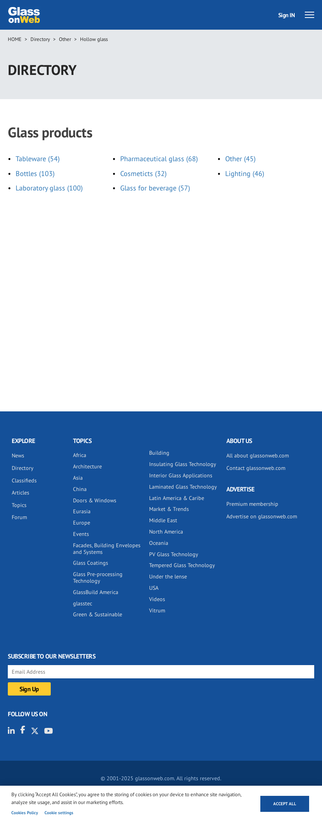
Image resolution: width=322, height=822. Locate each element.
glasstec (82, 603)
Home (14, 39)
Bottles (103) (35, 173)
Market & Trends (169, 508)
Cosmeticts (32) (143, 173)
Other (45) (240, 158)
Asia (78, 477)
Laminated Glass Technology (183, 486)
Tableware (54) (38, 158)
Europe (81, 522)
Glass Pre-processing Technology (98, 577)
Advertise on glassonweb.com (261, 516)
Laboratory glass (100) (49, 187)
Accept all (284, 803)
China (80, 489)
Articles (20, 492)
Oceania (158, 542)
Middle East (163, 520)
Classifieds (24, 480)
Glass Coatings (90, 562)
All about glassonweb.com (257, 455)
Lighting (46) (244, 173)
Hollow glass (94, 39)
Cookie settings (58, 812)
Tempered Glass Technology (182, 565)
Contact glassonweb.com (255, 467)
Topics (19, 505)
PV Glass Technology (173, 554)
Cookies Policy (24, 812)
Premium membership (252, 503)
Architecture (87, 466)
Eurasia (82, 511)
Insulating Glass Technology (182, 464)
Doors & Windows (94, 500)
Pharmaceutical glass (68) (159, 158)
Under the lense (168, 576)
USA (153, 587)
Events (81, 533)
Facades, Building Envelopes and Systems (107, 548)
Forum (19, 517)
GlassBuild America (95, 592)
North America (166, 531)
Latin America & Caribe (176, 498)
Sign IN (286, 15)
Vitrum (157, 610)
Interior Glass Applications (180, 475)
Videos (157, 599)
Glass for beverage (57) (155, 187)
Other (65, 39)
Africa (79, 455)
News (18, 455)
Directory (40, 39)
